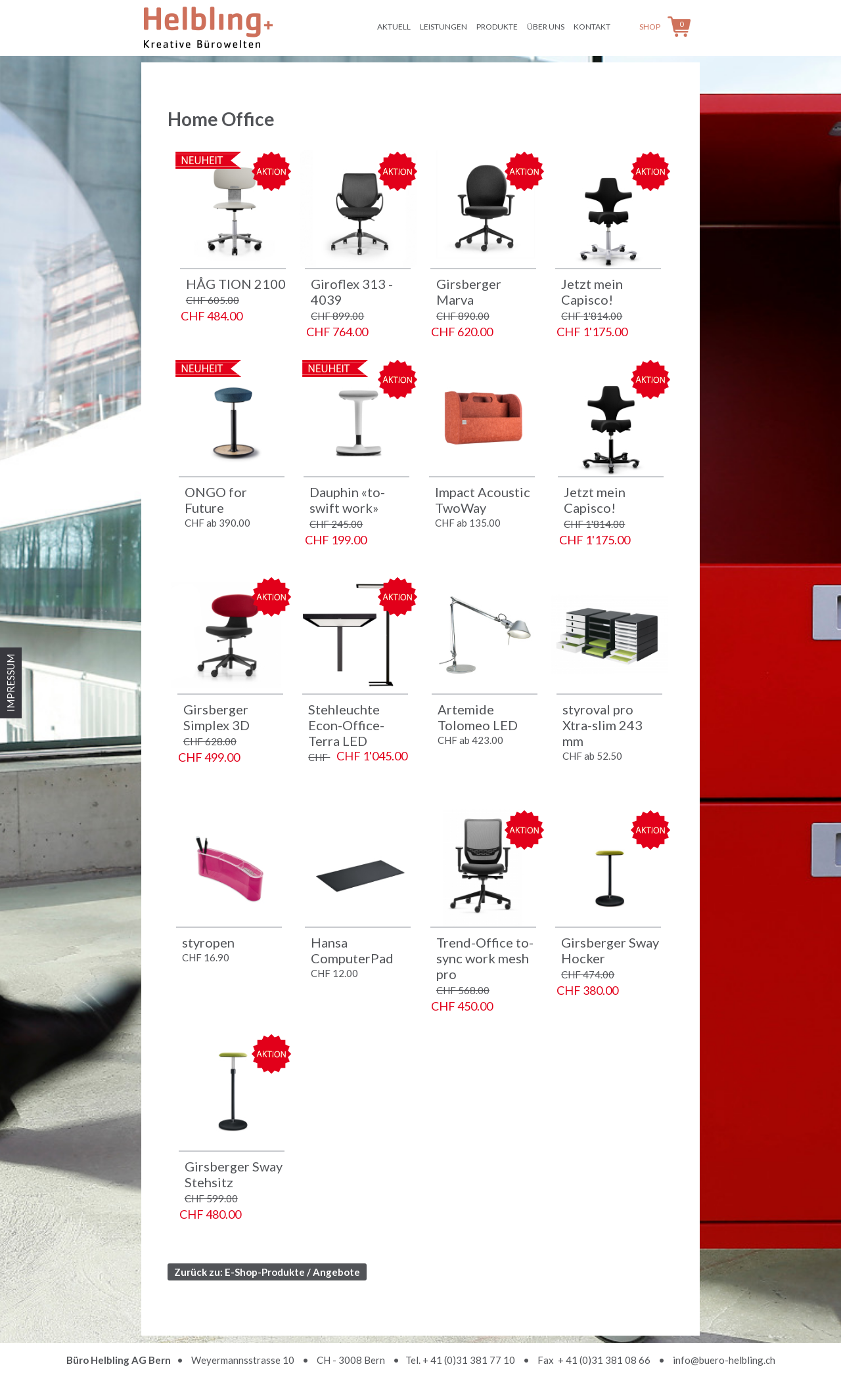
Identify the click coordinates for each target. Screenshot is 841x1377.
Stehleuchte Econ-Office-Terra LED (346, 725)
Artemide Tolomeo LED (478, 717)
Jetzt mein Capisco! (592, 291)
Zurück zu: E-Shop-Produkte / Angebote (267, 1272)
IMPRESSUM (10, 683)
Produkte (497, 27)
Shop (649, 27)
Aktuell (394, 27)
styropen (208, 942)
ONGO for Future (216, 499)
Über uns (545, 27)
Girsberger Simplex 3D (216, 717)
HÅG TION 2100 (236, 284)
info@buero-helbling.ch (724, 1360)
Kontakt (592, 27)
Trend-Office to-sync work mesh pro (485, 958)
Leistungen (443, 27)
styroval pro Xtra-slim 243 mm (602, 725)
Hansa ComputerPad (352, 950)
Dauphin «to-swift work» (347, 499)
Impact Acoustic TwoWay (482, 499)
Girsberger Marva (468, 291)
